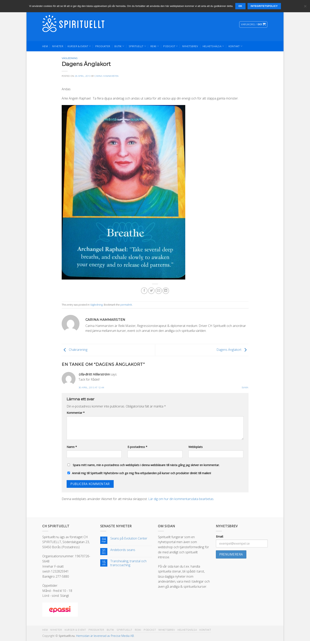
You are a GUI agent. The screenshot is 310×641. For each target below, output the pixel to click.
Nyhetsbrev (190, 46)
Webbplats (195, 447)
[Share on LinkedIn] (166, 290)
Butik (119, 46)
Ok (240, 6)
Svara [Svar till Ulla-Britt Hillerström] (245, 387)
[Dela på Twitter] (151, 290)
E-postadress (137, 447)
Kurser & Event (79, 46)
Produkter (102, 46)
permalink (126, 304)
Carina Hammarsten (107, 75)
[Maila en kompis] (158, 290)
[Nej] (305, 7)
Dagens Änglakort (232, 349)
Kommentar (76, 413)
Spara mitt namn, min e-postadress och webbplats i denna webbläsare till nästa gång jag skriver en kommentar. (146, 465)
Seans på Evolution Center (128, 538)
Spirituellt (137, 46)
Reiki (154, 46)
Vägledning (70, 58)
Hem (45, 46)
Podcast (170, 46)
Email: (219, 536)
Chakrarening (74, 349)
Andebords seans (122, 550)
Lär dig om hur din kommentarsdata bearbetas (181, 499)
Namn (72, 447)
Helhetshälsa (213, 46)
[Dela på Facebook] (144, 290)
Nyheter (57, 46)
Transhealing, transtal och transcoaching (128, 563)
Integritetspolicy (264, 6)
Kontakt (235, 46)
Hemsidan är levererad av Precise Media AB (105, 636)
